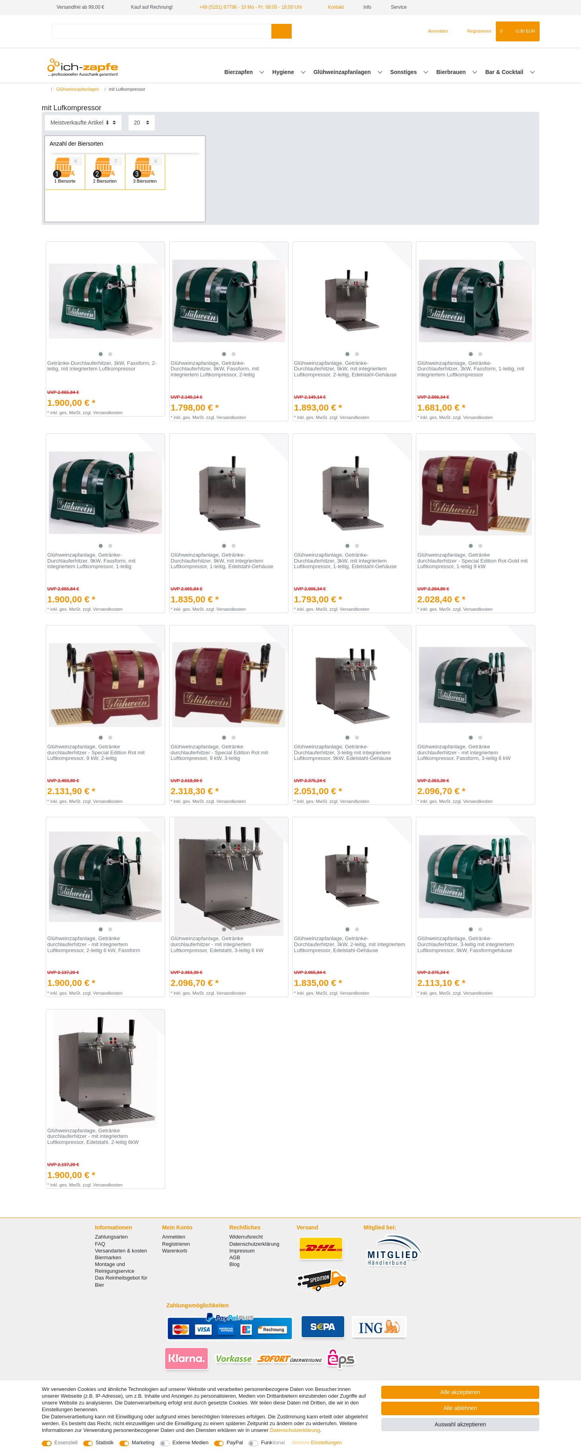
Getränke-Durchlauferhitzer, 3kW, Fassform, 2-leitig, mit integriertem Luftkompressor (102, 366)
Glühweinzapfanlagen (343, 72)
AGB (234, 1257)
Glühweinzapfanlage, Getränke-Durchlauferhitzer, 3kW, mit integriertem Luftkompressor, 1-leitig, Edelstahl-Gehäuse (345, 560)
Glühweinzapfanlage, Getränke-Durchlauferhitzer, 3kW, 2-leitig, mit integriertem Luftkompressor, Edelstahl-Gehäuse (349, 944)
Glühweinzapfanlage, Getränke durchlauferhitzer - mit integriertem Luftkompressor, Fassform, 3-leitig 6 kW (464, 752)
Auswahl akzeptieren (460, 1424)
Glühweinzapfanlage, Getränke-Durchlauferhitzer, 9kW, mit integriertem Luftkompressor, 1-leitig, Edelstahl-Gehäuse (222, 560)
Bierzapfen (239, 72)
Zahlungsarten (111, 1237)
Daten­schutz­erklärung (295, 1430)
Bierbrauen (452, 72)
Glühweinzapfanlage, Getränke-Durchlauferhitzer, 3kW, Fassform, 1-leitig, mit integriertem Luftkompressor (470, 369)
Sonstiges (404, 72)
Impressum (242, 1251)
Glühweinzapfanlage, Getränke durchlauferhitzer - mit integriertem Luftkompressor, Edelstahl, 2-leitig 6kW (93, 1136)
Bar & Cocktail (505, 72)
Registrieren (176, 1244)
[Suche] (281, 31)
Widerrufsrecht (246, 1237)
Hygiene (283, 72)
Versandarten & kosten (121, 1251)
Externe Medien (190, 1442)
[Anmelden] (434, 31)
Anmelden (173, 1237)
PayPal (234, 1442)
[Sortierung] (83, 122)
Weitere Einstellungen (317, 1442)
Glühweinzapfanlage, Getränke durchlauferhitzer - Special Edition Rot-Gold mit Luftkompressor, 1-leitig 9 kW (472, 560)
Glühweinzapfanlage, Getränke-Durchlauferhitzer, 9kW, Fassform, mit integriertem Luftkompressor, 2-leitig (215, 369)
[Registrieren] (474, 31)
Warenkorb (174, 1251)
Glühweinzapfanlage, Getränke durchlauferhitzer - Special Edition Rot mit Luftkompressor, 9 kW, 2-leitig (96, 752)
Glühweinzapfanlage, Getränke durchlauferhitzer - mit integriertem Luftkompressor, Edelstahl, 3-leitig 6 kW (217, 944)
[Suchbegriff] (161, 31)
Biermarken (108, 1257)
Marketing (143, 1442)
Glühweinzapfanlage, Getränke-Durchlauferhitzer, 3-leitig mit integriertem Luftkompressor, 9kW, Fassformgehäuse (465, 944)
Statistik (104, 1442)
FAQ (100, 1244)
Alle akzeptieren (460, 1392)
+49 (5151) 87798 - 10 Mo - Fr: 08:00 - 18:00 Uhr (250, 7)
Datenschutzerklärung (254, 1244)
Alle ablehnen (460, 1408)
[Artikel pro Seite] (142, 122)
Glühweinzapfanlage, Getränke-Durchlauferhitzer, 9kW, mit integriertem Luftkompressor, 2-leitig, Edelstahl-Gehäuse (345, 369)
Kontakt (333, 7)
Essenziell (66, 1442)
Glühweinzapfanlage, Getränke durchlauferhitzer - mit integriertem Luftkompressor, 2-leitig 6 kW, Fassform (93, 944)
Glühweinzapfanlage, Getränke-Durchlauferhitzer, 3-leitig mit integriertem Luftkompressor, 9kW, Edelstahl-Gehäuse (343, 752)
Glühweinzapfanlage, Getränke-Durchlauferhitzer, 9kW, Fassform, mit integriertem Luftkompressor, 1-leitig (91, 560)
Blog (234, 1264)
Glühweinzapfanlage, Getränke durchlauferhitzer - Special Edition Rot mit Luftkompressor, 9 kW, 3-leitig (219, 752)
